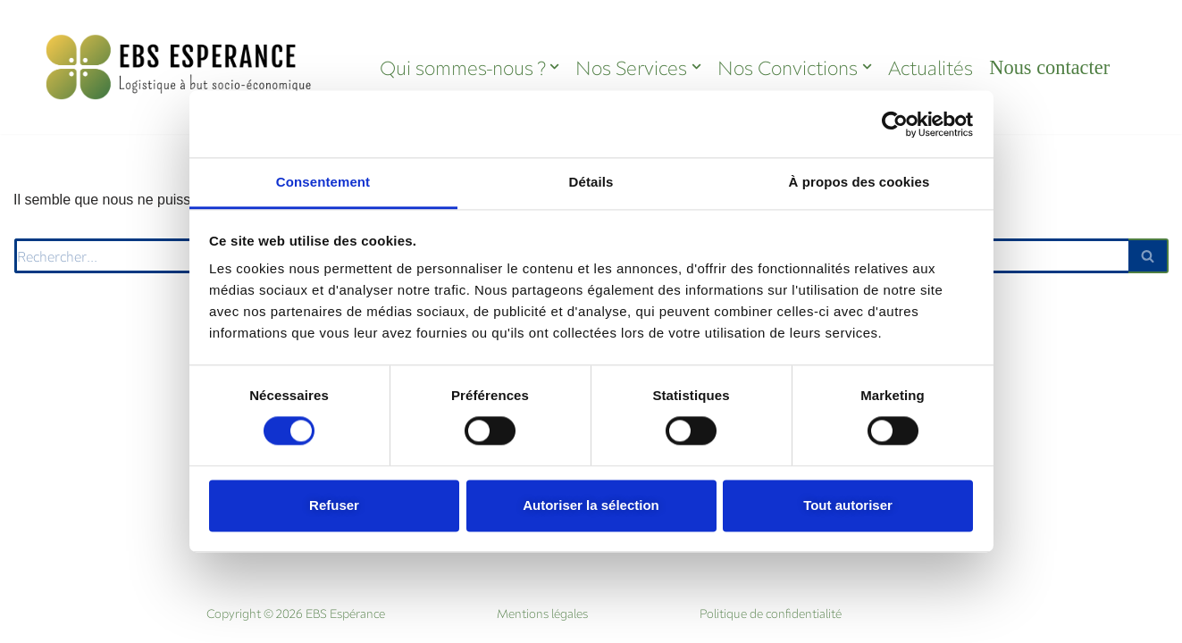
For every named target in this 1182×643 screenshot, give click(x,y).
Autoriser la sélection (591, 505)
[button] (554, 66)
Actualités (930, 67)
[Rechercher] (1148, 255)
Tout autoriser (848, 505)
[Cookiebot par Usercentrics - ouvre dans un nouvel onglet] (895, 124)
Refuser (334, 505)
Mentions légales (542, 613)
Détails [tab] (591, 181)
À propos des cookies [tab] (859, 181)
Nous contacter (1049, 67)
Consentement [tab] (323, 181)
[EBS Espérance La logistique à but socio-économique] (180, 67)
